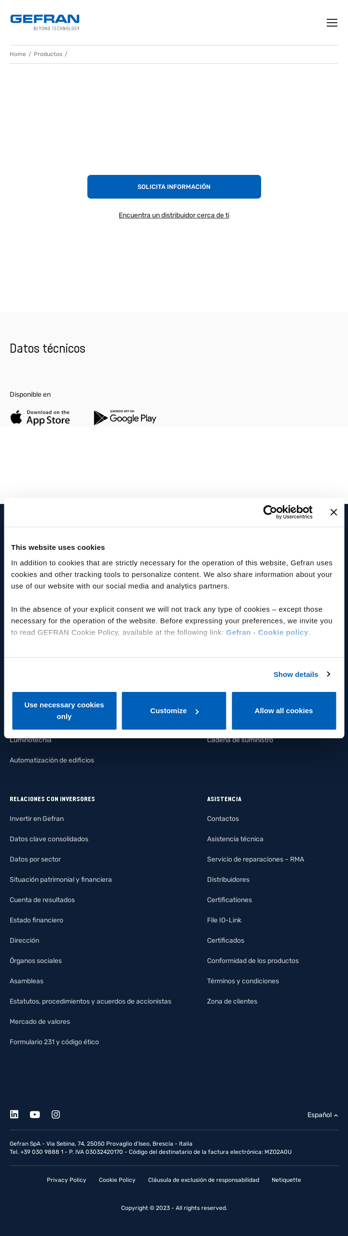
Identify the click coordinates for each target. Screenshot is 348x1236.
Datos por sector (35, 859)
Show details (296, 674)
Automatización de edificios (52, 760)
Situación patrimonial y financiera (61, 880)
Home (18, 54)
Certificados (225, 940)
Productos (48, 54)
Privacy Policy (66, 1180)
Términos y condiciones (243, 981)
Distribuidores (228, 880)
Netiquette (286, 1180)
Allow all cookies (284, 710)
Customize (174, 710)
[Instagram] (61, 1113)
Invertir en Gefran (37, 819)
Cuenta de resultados (42, 900)
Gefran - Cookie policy (267, 632)
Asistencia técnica (235, 839)
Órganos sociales (36, 961)
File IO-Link (224, 920)
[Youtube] (40, 1113)
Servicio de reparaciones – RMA (255, 859)
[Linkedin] (19, 1113)
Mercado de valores (40, 1022)
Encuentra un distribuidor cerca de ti (174, 215)
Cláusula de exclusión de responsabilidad (203, 1180)
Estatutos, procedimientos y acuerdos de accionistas (90, 1001)
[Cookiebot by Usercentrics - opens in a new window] (270, 512)
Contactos (223, 819)
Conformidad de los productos (253, 961)
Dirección (24, 940)
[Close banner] (333, 512)
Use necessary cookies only (64, 710)
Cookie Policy (117, 1180)
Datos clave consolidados (49, 839)
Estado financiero (36, 920)
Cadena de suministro (240, 740)
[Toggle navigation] (332, 23)
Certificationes (229, 900)
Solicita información (174, 186)
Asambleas (26, 981)
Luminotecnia (31, 740)
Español (319, 1115)
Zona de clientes (232, 1001)
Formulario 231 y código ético (54, 1042)
